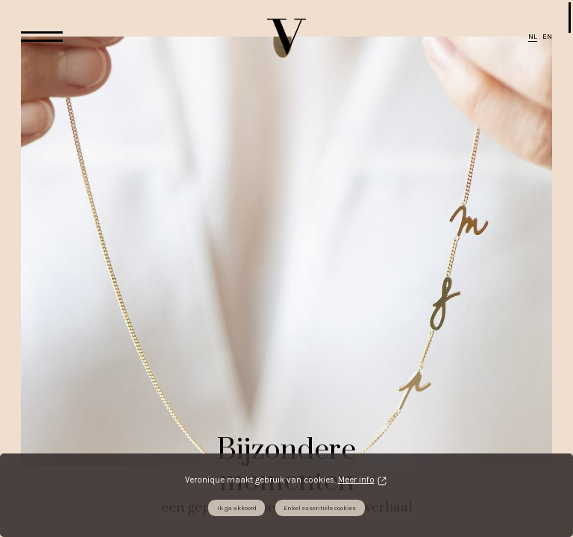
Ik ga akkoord (237, 508)
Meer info (356, 480)
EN (547, 36)
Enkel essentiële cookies (320, 508)
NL (532, 36)
